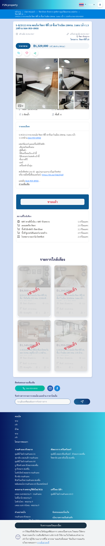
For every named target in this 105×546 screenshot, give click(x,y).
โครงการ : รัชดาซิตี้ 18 (80, 39)
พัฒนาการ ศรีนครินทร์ (61, 449)
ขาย (16, 420)
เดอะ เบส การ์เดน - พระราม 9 (27, 505)
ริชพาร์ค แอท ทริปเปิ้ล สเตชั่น (63, 457)
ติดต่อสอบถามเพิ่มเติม (25, 382)
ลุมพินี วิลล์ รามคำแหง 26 (25, 454)
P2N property (10, 4)
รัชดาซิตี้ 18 (19, 14)
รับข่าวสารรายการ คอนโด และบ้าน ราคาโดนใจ (36, 395)
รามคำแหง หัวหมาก (24, 449)
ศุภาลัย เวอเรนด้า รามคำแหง (26, 457)
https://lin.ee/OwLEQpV (52, 174)
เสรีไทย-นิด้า (56, 489)
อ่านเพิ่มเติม (24, 184)
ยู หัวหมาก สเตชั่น (22, 468)
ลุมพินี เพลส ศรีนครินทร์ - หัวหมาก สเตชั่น (68, 454)
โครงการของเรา (21, 441)
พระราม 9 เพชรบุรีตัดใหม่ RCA (29, 489)
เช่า (16, 424)
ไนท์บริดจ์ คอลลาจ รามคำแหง (27, 472)
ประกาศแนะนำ (29, 12)
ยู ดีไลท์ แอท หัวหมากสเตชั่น (26, 465)
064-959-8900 (34, 137)
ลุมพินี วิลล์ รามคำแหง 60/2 (62, 494)
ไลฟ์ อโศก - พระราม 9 (24, 501)
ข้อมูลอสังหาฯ (25, 101)
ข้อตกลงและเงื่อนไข (60, 512)
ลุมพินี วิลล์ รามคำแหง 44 (25, 461)
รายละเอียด (24, 126)
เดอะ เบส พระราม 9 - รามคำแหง (28, 494)
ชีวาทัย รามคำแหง (22, 476)
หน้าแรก (18, 12)
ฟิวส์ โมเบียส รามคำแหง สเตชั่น (27, 480)
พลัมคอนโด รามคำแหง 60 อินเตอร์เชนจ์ (31, 484)
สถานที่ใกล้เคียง (24, 216)
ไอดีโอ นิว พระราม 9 (23, 497)
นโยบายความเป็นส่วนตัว (62, 517)
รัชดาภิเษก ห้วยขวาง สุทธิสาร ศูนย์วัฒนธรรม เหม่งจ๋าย (58, 12)
